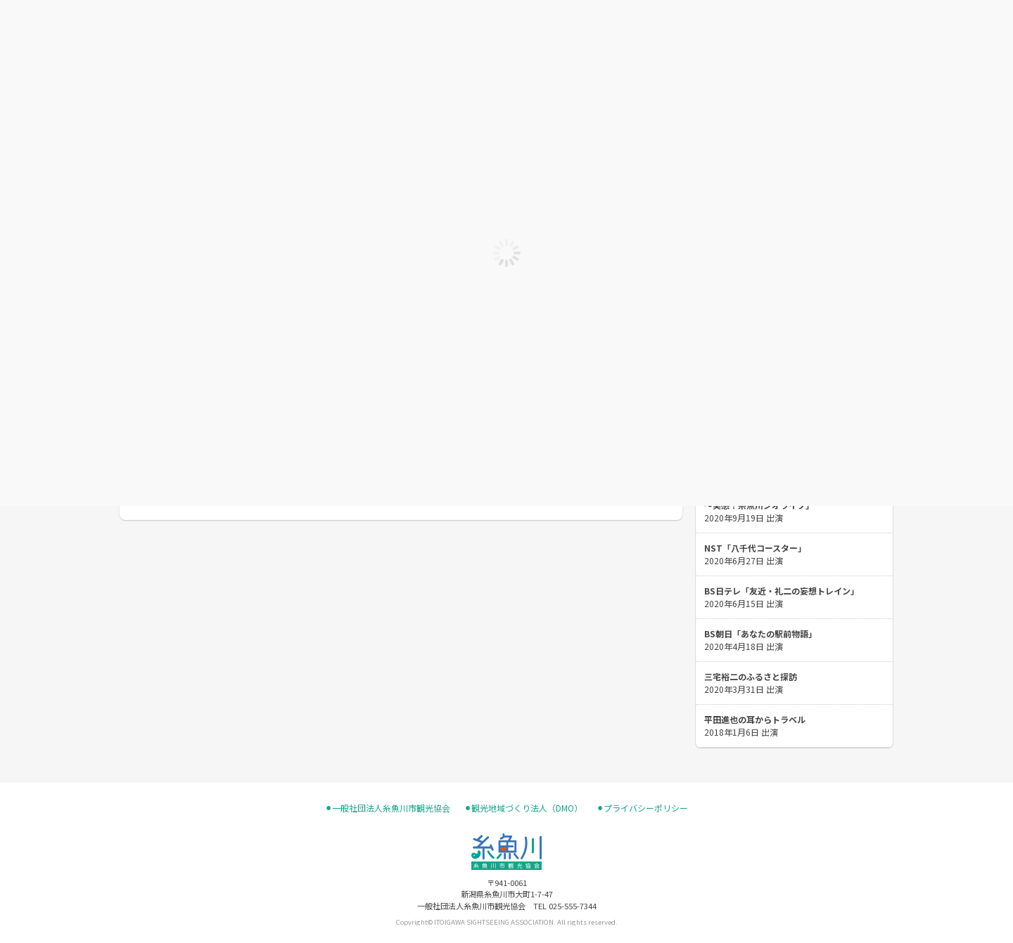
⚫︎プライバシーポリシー (642, 808)
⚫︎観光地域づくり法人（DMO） (523, 808)
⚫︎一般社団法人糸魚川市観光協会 (387, 808)
